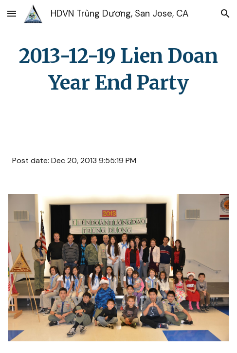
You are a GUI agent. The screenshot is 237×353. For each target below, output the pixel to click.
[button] (11, 13)
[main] (118, 69)
